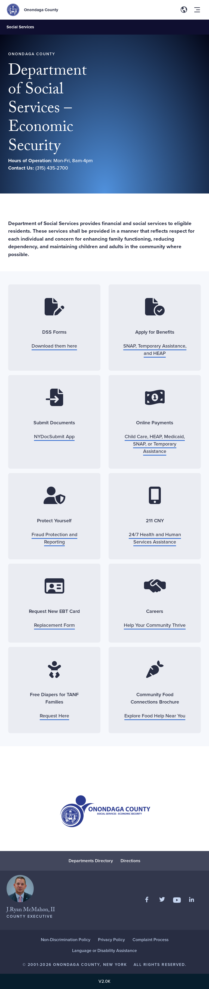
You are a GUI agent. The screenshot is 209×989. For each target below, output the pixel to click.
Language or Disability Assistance (104, 950)
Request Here (54, 715)
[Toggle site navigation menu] (197, 10)
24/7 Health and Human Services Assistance (155, 538)
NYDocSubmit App (54, 436)
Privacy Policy (111, 939)
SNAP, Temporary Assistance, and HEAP (154, 349)
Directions (130, 861)
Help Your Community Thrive (155, 625)
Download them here (54, 345)
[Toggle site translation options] (184, 10)
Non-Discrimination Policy (65, 939)
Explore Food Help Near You (154, 715)
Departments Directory (91, 861)
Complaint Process (150, 939)
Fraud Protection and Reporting (54, 538)
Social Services (20, 27)
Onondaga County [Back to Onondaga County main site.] (41, 10)
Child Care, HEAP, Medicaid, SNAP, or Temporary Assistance (155, 444)
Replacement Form (54, 625)
